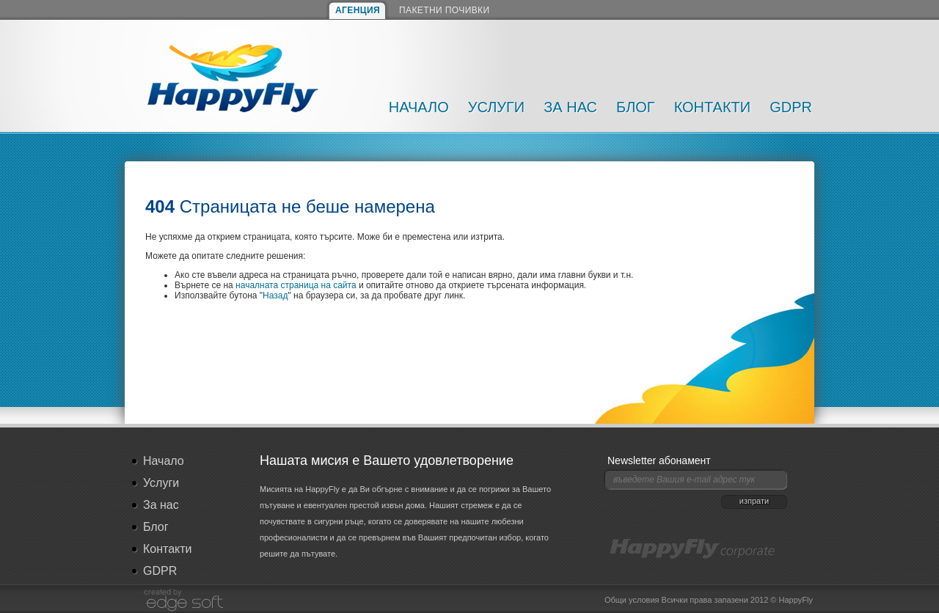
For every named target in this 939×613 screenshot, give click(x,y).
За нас (570, 107)
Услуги (496, 107)
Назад (275, 295)
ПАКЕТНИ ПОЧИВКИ (444, 10)
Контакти (712, 107)
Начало (419, 107)
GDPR (791, 107)
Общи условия (632, 599)
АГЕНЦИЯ (357, 10)
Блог (635, 107)
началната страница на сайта (295, 285)
